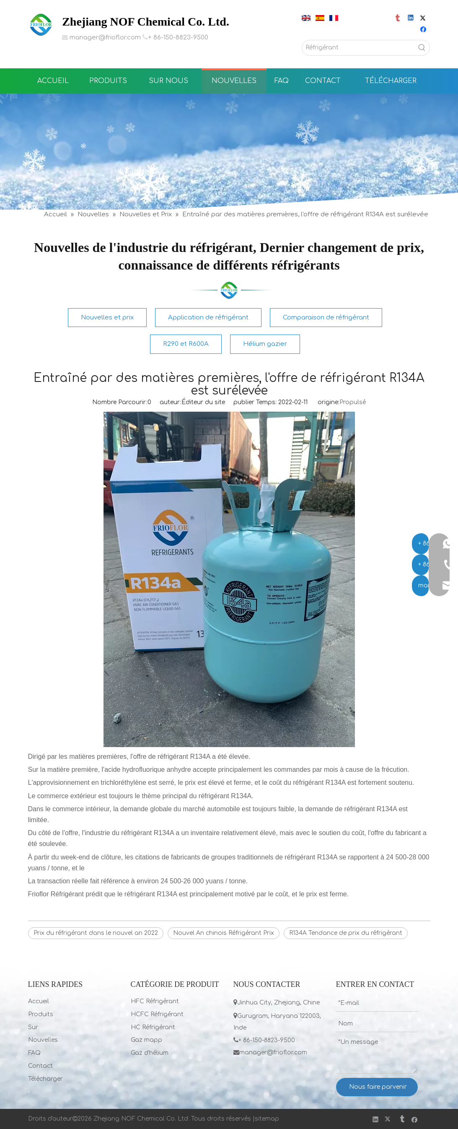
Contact (40, 1066)
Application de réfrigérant (208, 317)
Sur (33, 1027)
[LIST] (229, 290)
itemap (268, 1119)
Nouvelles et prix (107, 317)
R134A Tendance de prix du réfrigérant (345, 933)
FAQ (34, 1053)
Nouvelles (43, 1040)
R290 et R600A (186, 344)
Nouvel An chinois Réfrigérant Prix (223, 933)
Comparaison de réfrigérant (326, 317)
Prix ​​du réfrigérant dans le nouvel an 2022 (96, 933)
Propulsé (352, 402)
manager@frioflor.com (105, 37)
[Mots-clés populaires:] (422, 47)
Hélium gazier (265, 344)
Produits (40, 1014)
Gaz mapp (146, 1040)
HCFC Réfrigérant (157, 1014)
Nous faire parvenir (378, 1087)
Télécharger (45, 1079)
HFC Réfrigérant (155, 1001)
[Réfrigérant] (358, 47)
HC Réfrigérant (153, 1027)
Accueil (38, 1001)
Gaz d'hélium (149, 1053)
